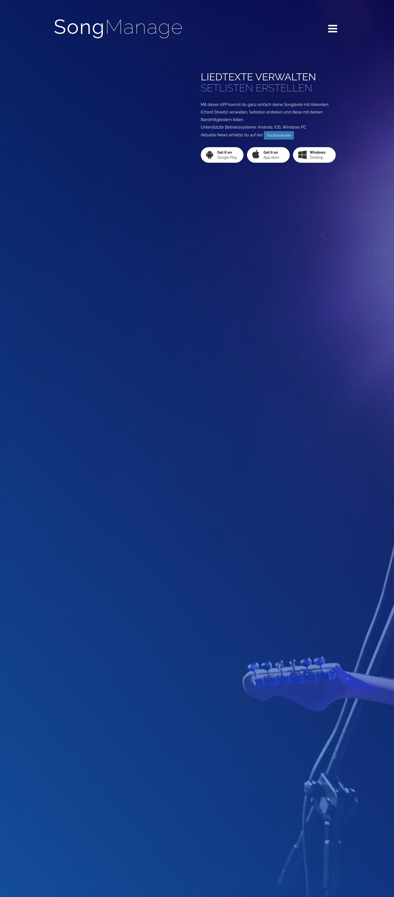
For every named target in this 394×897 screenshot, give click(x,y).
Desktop (311, 154)
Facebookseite (279, 135)
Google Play (221, 154)
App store (265, 154)
